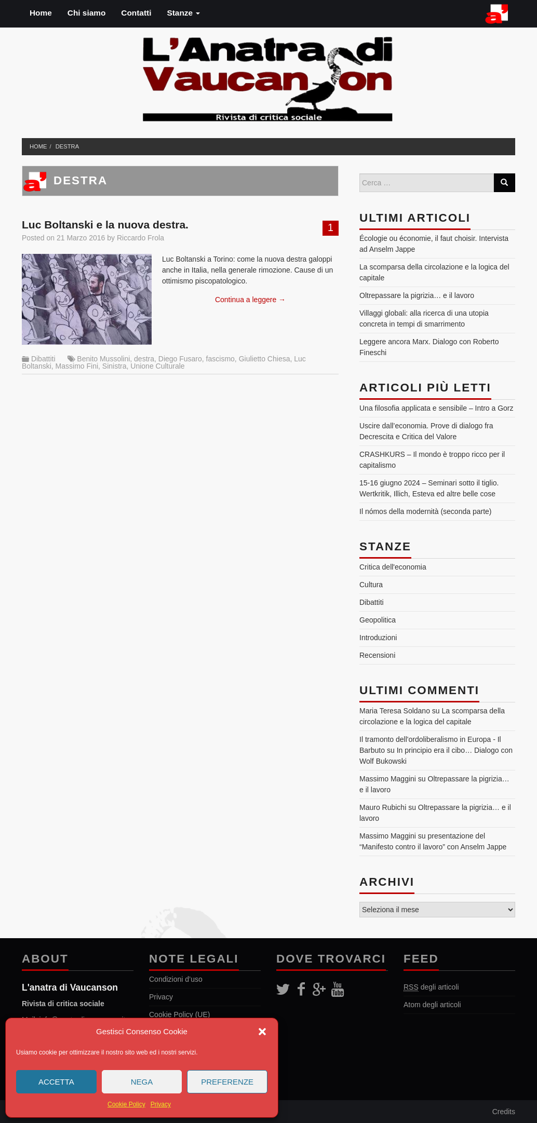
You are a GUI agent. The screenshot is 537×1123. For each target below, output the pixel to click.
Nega (142, 1081)
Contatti (136, 12)
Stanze (183, 12)
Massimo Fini (77, 366)
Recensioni (377, 655)
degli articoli (431, 987)
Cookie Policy (126, 1104)
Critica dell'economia (392, 567)
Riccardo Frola (140, 238)
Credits (503, 1111)
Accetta (56, 1081)
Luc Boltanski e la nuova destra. (105, 225)
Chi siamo (87, 12)
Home (41, 12)
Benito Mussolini (103, 359)
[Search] (504, 183)
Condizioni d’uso (176, 979)
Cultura (371, 584)
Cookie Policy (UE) (179, 1014)
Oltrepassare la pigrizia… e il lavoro (416, 295)
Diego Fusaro (180, 359)
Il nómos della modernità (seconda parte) (425, 511)
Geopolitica (377, 620)
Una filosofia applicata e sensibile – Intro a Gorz (436, 408)
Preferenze (227, 1081)
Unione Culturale (157, 366)
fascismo (220, 359)
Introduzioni (378, 637)
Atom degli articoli (432, 1004)
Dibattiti (43, 359)
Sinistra (114, 366)
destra (67, 146)
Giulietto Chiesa (264, 359)
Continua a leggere (250, 299)
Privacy (161, 1104)
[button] (262, 1031)
